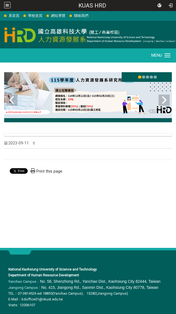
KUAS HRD (92, 5)
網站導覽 (58, 16)
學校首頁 (35, 16)
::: (1, 16)
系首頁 (14, 16)
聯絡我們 (81, 16)
